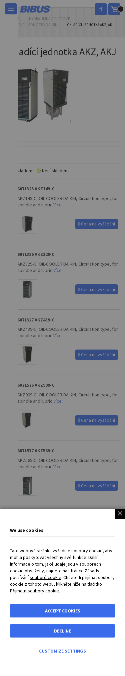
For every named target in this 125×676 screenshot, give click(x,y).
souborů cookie (45, 577)
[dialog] (62, 338)
